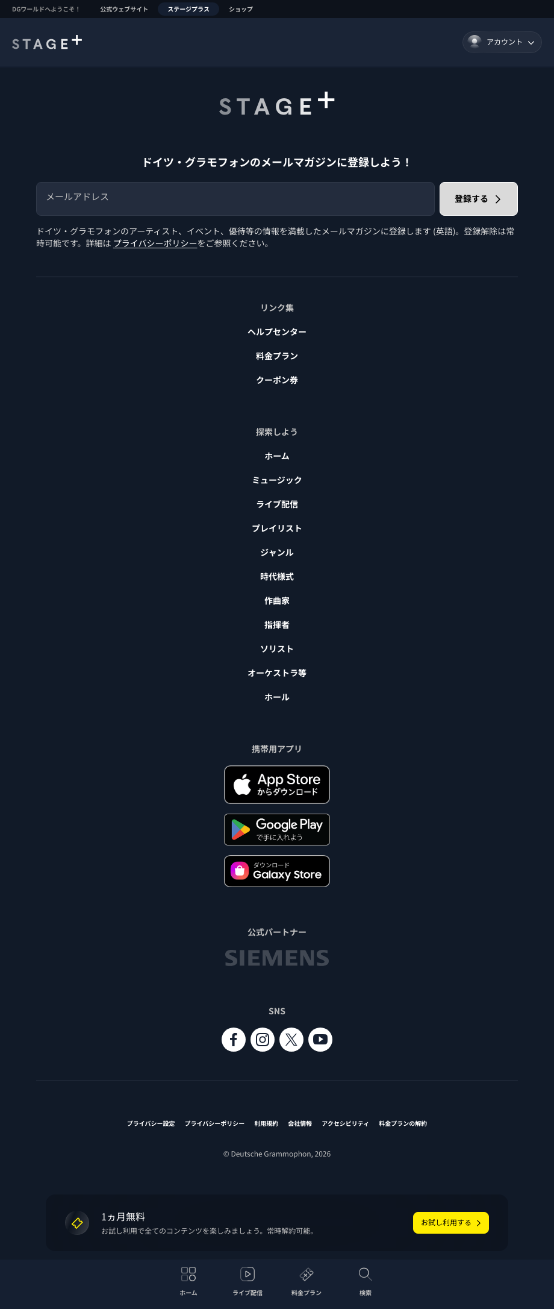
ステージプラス (188, 8)
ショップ (241, 8)
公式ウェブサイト (124, 8)
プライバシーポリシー (155, 243)
